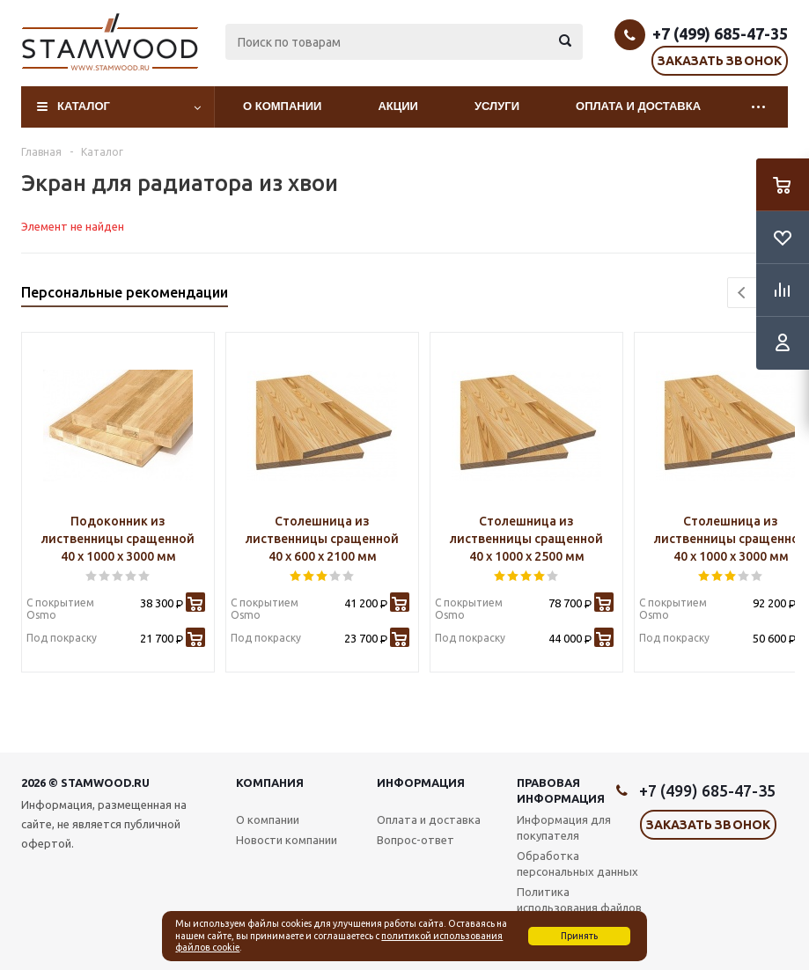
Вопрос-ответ (415, 840)
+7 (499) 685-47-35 (720, 33)
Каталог (83, 106)
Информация (421, 782)
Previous (742, 292)
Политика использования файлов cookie (579, 907)
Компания (270, 782)
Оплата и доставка (638, 106)
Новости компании (286, 840)
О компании (282, 106)
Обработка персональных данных (577, 863)
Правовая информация (561, 790)
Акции (398, 106)
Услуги (496, 106)
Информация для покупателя (564, 827)
